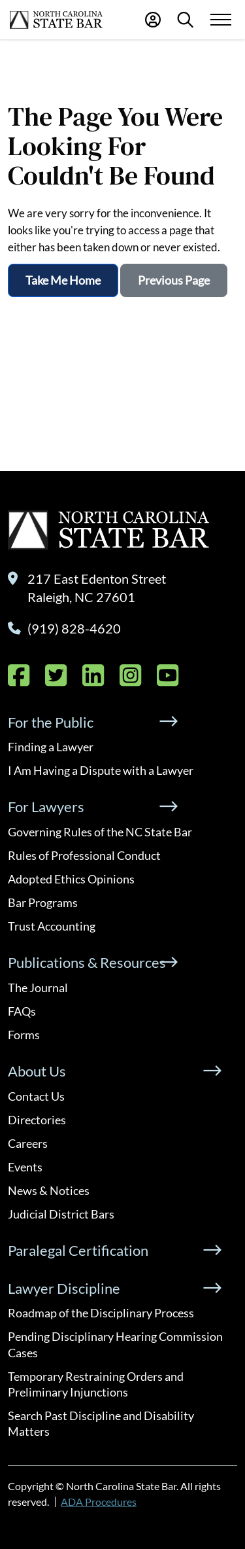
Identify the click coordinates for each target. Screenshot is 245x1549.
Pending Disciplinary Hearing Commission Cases (115, 1344)
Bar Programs (43, 902)
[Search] (185, 19)
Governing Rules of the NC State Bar (100, 832)
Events (25, 1167)
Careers (28, 1143)
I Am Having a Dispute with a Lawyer (100, 770)
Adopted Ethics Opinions (71, 879)
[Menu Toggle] (220, 20)
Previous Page (174, 280)
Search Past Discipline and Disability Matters (101, 1423)
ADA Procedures (99, 1501)
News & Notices (49, 1190)
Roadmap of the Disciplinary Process (101, 1313)
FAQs (22, 1011)
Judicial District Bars (61, 1214)
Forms (24, 1034)
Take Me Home (63, 280)
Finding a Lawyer (50, 746)
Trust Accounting (51, 926)
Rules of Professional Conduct (84, 855)
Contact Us (36, 1096)
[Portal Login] (153, 19)
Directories (37, 1120)
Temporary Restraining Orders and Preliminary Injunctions (96, 1384)
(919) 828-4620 (74, 628)
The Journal (38, 987)
